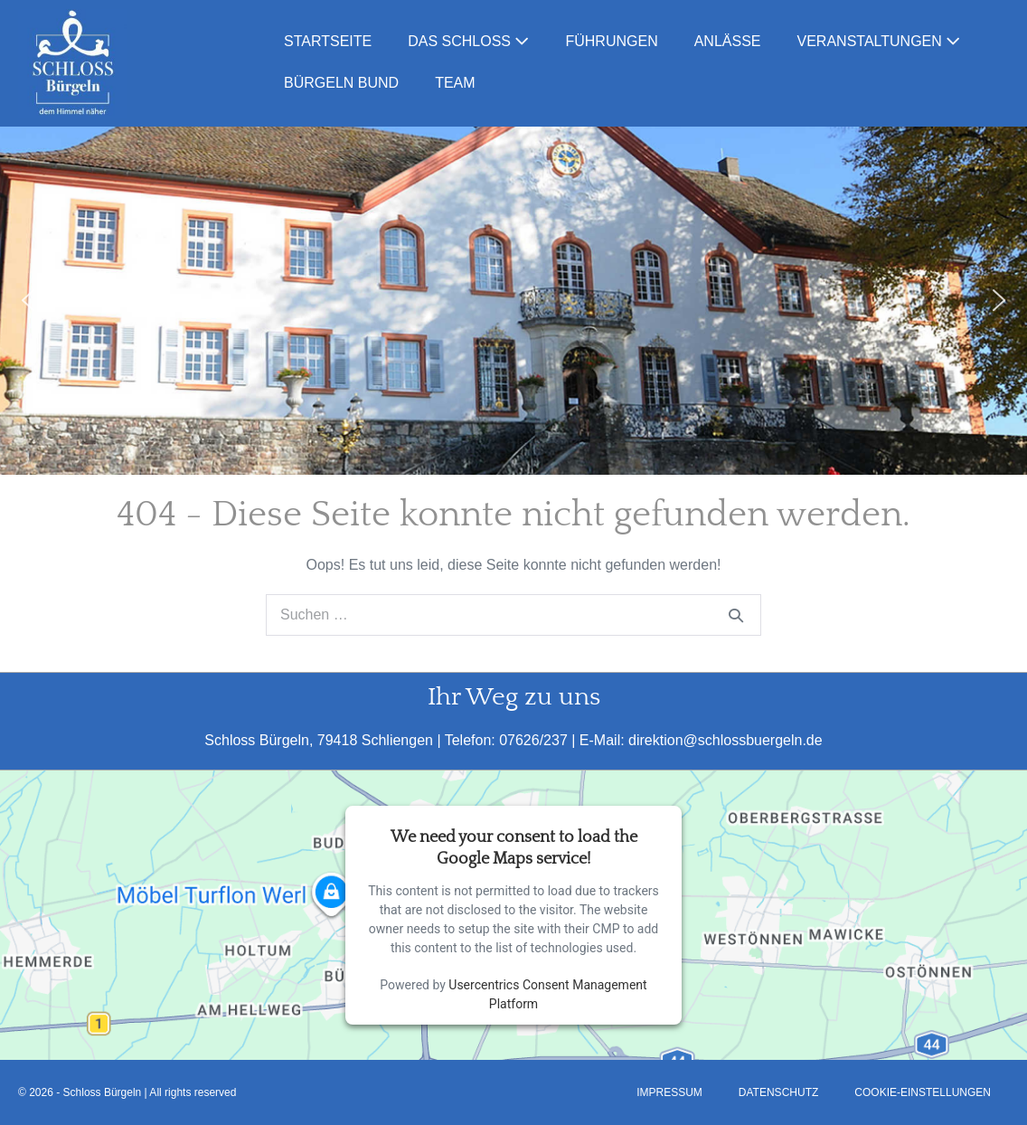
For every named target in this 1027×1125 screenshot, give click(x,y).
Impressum (669, 1092)
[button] (28, 300)
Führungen (611, 41)
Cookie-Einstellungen (922, 1092)
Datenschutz (778, 1092)
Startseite (328, 41)
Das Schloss (468, 41)
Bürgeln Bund (341, 82)
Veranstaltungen (879, 41)
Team (455, 82)
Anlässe (727, 41)
